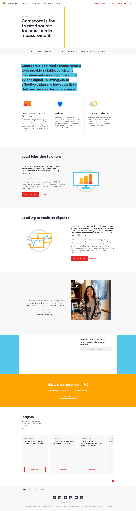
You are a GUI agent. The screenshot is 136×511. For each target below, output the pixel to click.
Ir (22, 428)
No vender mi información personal (91, 506)
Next (113, 480)
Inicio (24, 489)
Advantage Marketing (44, 314)
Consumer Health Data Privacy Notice (67, 506)
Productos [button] (25, 3)
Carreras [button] (59, 3)
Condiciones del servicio (46, 506)
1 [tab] (26, 327)
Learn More (43, 194)
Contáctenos (108, 506)
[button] (100, 4)
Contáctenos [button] (68, 396)
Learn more (93, 258)
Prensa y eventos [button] (36, 3)
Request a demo (30, 194)
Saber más (35, 469)
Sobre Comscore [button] (49, 3)
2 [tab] (29, 327)
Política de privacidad (30, 506)
